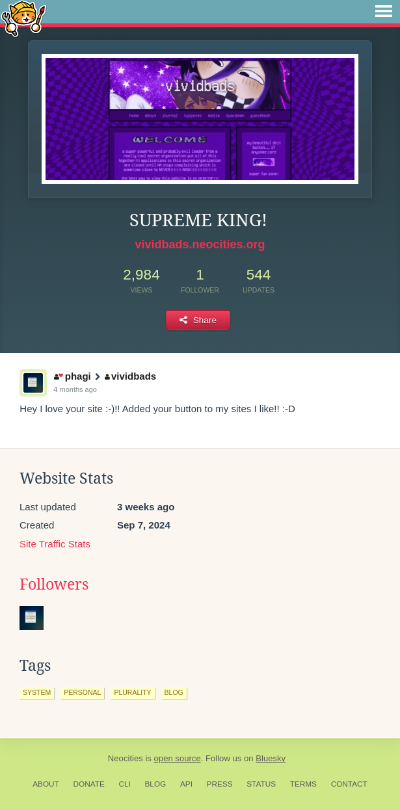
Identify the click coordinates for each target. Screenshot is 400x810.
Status (261, 784)
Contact (349, 784)
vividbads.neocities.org (200, 244)
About (46, 784)
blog (174, 692)
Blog (155, 784)
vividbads (131, 376)
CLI (124, 784)
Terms (303, 784)
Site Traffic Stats (55, 543)
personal (82, 692)
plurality (132, 692)
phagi (72, 376)
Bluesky (271, 758)
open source (177, 758)
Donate (89, 784)
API (186, 784)
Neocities (125, 758)
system (37, 692)
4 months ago (75, 389)
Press (220, 784)
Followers (54, 584)
